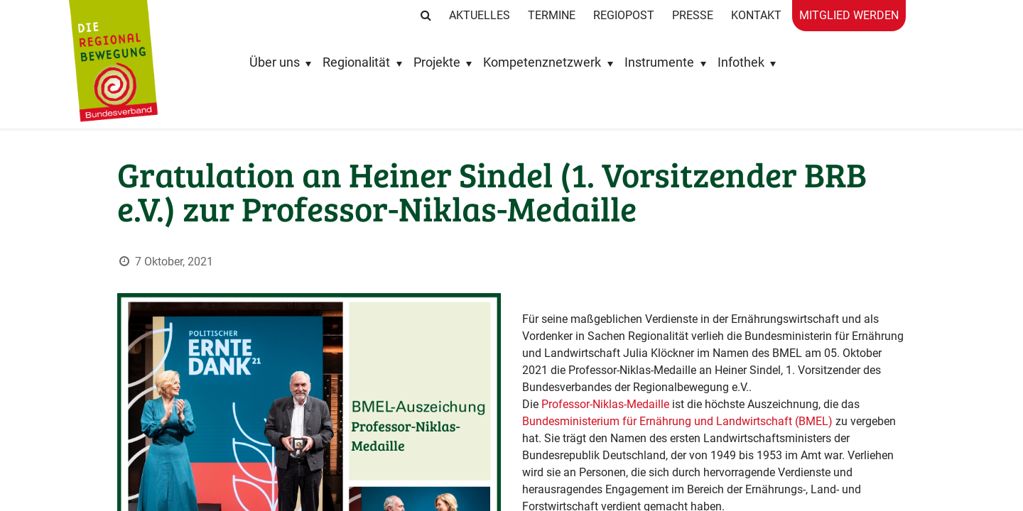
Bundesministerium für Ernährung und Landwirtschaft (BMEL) (678, 405)
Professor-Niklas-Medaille (605, 388)
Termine (551, 15)
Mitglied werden (849, 15)
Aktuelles (479, 15)
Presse (692, 15)
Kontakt (756, 15)
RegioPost (623, 15)
